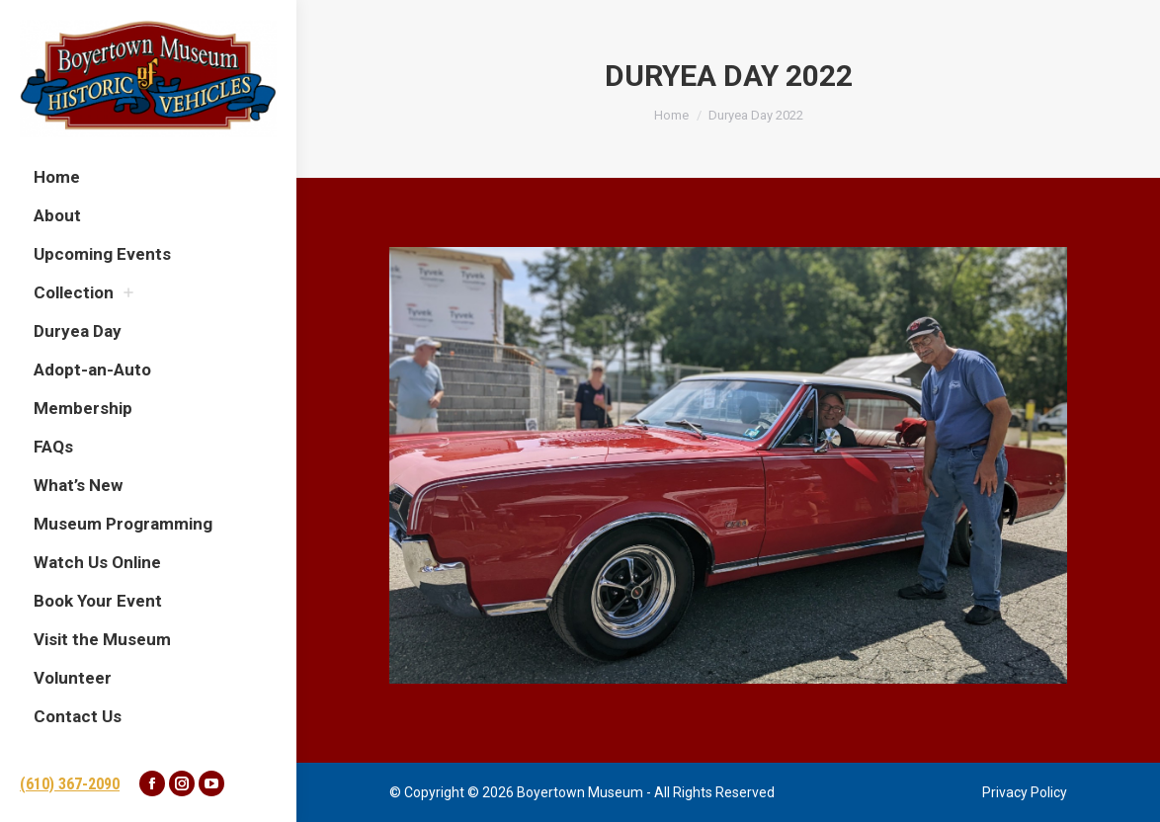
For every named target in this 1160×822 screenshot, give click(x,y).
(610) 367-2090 (70, 784)
